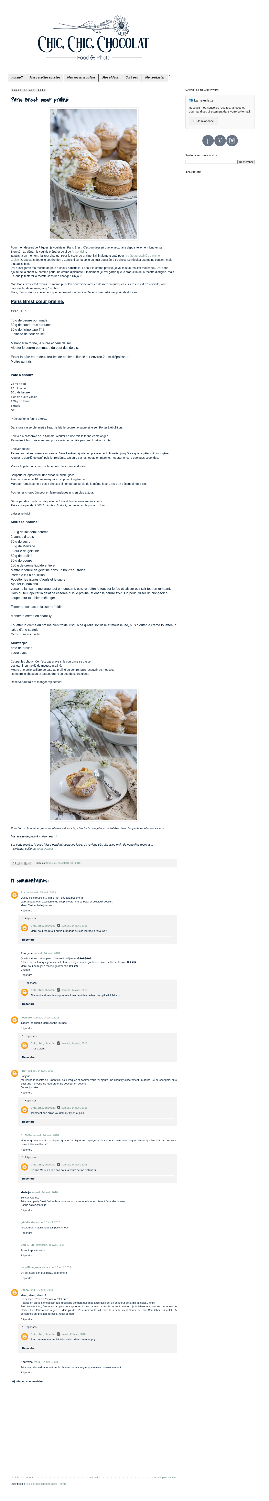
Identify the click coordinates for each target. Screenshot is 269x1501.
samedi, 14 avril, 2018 (43, 892)
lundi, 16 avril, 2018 (41, 1289)
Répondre (26, 910)
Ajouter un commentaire (27, 1381)
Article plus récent (22, 1477)
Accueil (93, 1477)
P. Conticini (79, 251)
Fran (23, 1070)
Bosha (25, 892)
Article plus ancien (165, 1477)
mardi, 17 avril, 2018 (74, 1334)
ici (55, 836)
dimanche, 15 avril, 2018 (45, 1222)
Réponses (31, 918)
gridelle (25, 1222)
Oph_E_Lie (27, 1244)
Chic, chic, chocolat (43, 925)
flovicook (26, 1017)
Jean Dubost (44, 848)
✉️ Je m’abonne (203, 121)
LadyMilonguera (31, 1267)
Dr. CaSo (26, 1135)
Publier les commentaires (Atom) (46, 1483)
